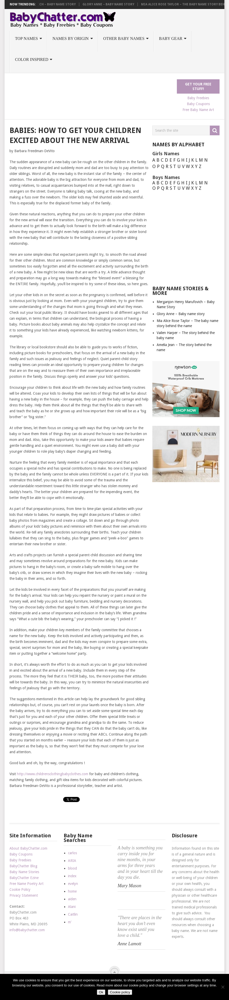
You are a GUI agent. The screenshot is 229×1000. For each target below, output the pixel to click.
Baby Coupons (198, 104)
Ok (101, 992)
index (72, 876)
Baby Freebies (198, 98)
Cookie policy (120, 992)
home (72, 891)
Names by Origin (70, 38)
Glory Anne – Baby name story (111, 4)
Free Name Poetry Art (26, 884)
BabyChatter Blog (23, 866)
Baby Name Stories (24, 872)
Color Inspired (31, 59)
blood (72, 868)
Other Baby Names (123, 38)
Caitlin (73, 914)
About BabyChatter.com (28, 848)
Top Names (26, 38)
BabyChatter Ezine (24, 878)
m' (70, 922)
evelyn (73, 884)
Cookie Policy (19, 889)
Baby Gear (170, 38)
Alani (72, 907)
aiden (72, 899)
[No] (222, 987)
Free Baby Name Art (198, 110)
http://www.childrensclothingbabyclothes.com (52, 774)
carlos (72, 853)
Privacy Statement (23, 895)
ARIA (72, 861)
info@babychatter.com (27, 930)
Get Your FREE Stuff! (198, 86)
